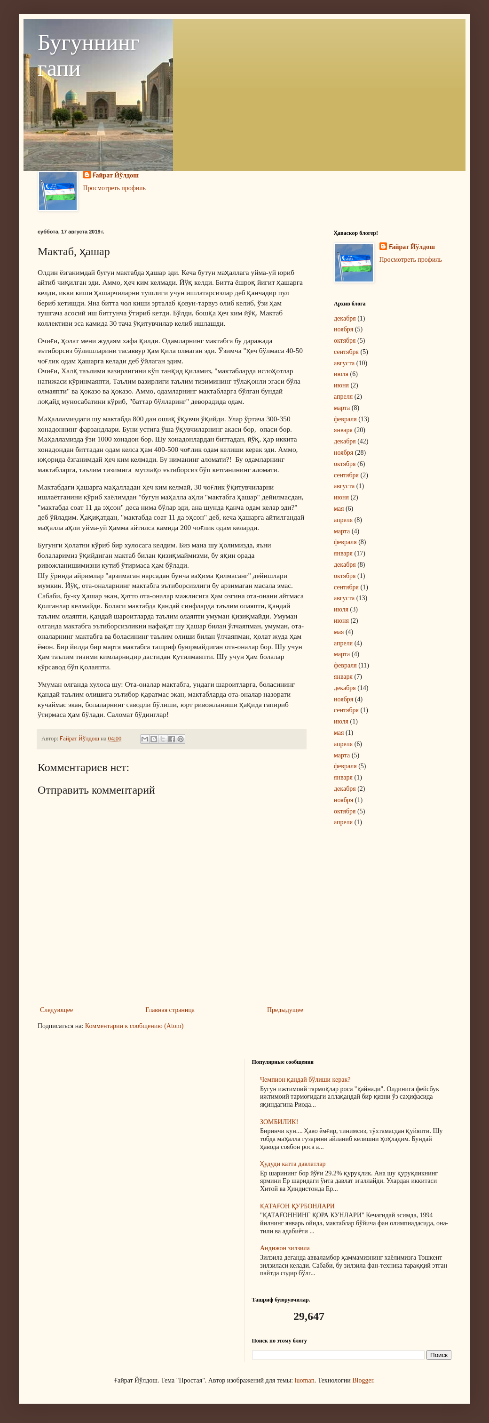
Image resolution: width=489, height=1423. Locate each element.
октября (345, 340)
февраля (345, 419)
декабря (345, 318)
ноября (343, 329)
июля (341, 374)
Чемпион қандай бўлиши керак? (305, 1079)
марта (342, 407)
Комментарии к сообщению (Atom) (134, 1025)
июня (341, 385)
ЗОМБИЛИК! (279, 1122)
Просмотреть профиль (114, 188)
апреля (343, 396)
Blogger (362, 1380)
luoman (305, 1380)
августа (344, 363)
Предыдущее (285, 1009)
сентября (346, 351)
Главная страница (170, 1009)
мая (339, 508)
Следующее (56, 1009)
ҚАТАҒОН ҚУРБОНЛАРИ (297, 1206)
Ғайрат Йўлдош (116, 175)
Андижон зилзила (285, 1248)
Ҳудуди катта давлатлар (293, 1163)
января (343, 430)
